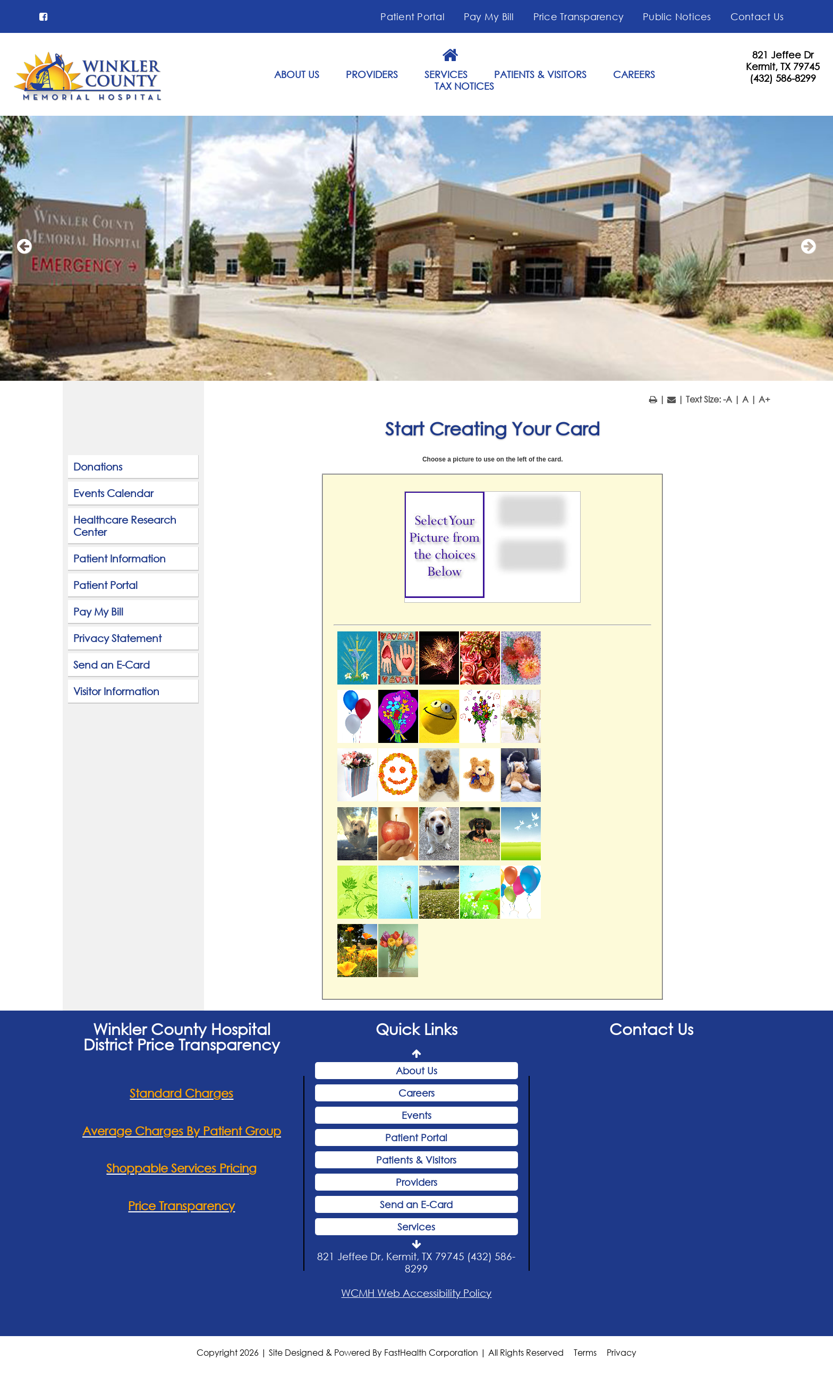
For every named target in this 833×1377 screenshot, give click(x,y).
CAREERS (634, 74)
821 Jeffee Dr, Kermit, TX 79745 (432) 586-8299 (416, 1262)
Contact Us (757, 16)
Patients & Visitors (416, 1160)
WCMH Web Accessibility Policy (416, 1293)
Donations (97, 466)
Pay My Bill (489, 16)
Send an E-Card (111, 664)
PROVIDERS (372, 74)
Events (416, 1115)
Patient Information (119, 558)
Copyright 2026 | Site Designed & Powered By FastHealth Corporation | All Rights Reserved (380, 1352)
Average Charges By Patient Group (181, 1130)
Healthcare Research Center (124, 526)
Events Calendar (113, 493)
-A (727, 399)
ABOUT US (296, 74)
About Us (416, 1070)
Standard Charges (181, 1093)
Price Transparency (578, 16)
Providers (416, 1182)
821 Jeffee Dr (782, 55)
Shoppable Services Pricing (181, 1168)
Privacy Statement (117, 638)
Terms (585, 1352)
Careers (416, 1093)
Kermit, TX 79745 (783, 66)
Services (416, 1227)
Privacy (621, 1352)
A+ (764, 399)
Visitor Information (116, 691)
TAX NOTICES (464, 86)
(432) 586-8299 (783, 78)
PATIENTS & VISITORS (540, 74)
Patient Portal (412, 16)
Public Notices (677, 16)
